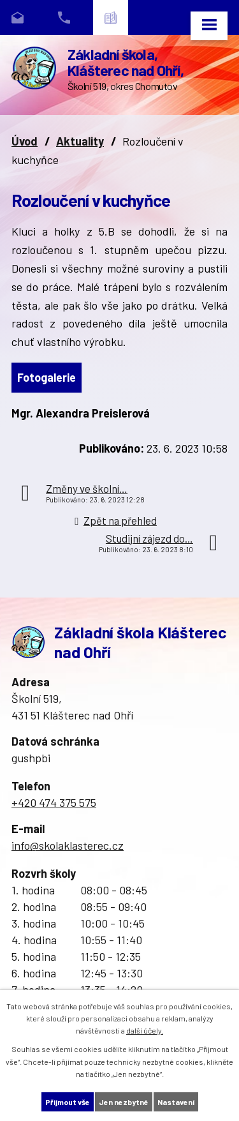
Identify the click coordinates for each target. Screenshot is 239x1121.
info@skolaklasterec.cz (67, 845)
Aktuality (80, 141)
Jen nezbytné (123, 1101)
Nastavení (175, 1101)
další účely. (144, 1030)
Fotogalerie (46, 377)
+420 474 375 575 (53, 802)
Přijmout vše (67, 1101)
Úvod (24, 141)
